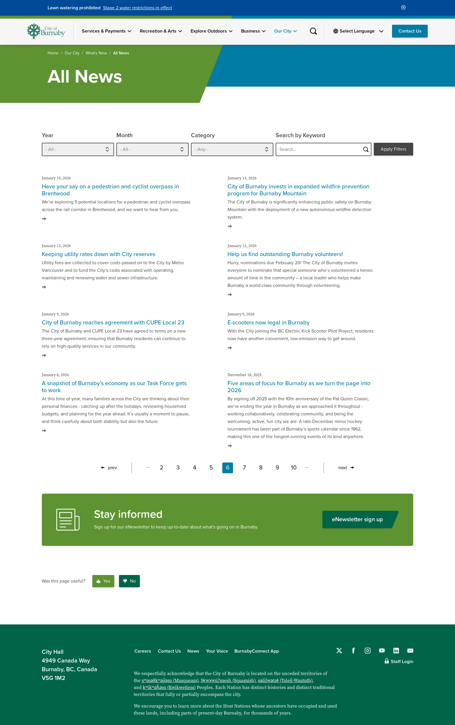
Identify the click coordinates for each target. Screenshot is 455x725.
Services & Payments (104, 31)
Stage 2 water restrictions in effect (137, 8)
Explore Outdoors (209, 31)
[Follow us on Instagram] (368, 650)
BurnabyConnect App (256, 651)
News (193, 651)
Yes (103, 581)
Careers (142, 651)
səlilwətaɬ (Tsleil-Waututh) (285, 680)
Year (47, 135)
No (129, 581)
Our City (282, 31)
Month (124, 135)
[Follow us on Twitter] (339, 650)
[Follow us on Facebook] (353, 650)
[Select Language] (361, 31)
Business (250, 31)
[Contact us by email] (410, 650)
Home (53, 53)
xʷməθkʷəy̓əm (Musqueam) (170, 680)
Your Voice (217, 651)
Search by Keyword (300, 135)
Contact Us (410, 31)
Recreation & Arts (158, 31)
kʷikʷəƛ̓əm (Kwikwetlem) (169, 687)
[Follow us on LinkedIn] (396, 650)
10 (295, 468)
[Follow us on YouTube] (382, 650)
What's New (96, 53)
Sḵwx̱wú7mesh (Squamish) (228, 680)
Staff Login (402, 662)
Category (203, 135)
